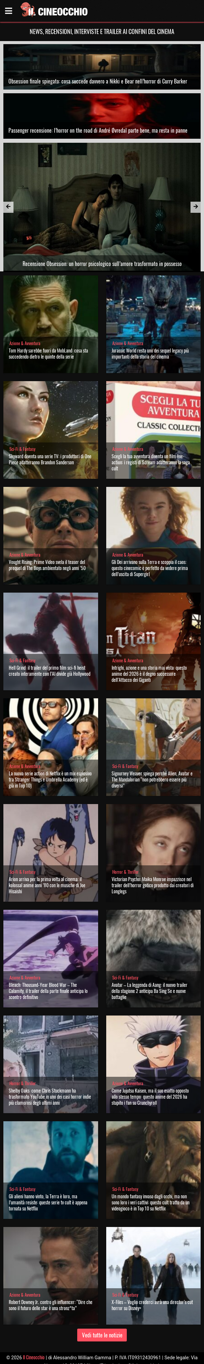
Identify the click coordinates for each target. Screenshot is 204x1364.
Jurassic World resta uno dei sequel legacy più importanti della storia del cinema (150, 353)
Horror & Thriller (125, 872)
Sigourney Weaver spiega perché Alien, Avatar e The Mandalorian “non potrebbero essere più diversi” (152, 779)
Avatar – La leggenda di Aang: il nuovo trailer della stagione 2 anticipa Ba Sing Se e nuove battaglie (149, 990)
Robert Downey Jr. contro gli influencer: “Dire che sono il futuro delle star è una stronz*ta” (50, 1304)
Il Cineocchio (34, 1357)
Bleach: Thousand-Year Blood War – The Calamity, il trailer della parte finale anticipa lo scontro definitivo (48, 990)
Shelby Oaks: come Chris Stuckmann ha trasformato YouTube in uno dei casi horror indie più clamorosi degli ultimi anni (50, 1096)
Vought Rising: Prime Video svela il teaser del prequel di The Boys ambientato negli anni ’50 (47, 564)
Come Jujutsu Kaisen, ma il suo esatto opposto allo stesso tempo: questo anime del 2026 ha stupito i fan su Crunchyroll (150, 1096)
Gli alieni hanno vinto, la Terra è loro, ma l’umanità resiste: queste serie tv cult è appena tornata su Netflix (48, 1202)
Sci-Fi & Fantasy (22, 449)
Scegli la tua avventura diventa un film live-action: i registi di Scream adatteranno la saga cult (151, 462)
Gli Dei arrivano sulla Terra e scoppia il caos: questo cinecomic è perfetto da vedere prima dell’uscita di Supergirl (150, 567)
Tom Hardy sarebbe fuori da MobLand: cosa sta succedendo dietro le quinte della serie (48, 353)
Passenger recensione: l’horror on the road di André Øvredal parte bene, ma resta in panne (97, 130)
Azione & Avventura (24, 343)
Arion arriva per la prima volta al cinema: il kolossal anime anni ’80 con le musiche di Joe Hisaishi (47, 885)
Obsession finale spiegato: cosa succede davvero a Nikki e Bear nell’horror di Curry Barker (97, 81)
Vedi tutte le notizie (102, 1335)
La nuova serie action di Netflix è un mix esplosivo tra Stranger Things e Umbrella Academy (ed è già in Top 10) (50, 779)
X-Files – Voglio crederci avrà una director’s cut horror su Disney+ (152, 1304)
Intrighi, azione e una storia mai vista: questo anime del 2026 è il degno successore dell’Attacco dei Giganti (149, 673)
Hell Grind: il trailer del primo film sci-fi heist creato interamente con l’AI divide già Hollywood (49, 670)
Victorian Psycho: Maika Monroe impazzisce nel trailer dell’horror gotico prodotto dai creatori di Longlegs (153, 885)
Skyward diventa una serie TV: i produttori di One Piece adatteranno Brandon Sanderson (50, 459)
